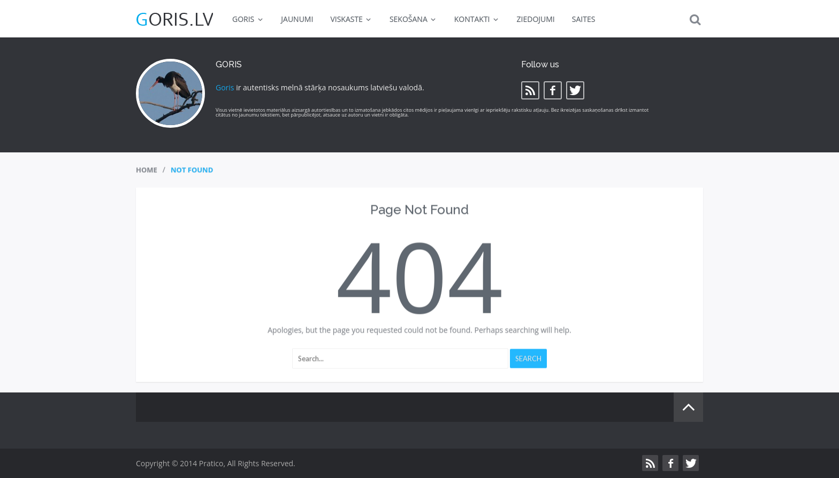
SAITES (584, 19)
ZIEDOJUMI (536, 19)
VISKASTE (351, 19)
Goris (225, 87)
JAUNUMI (297, 19)
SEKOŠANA (413, 19)
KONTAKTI (477, 19)
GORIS (248, 19)
